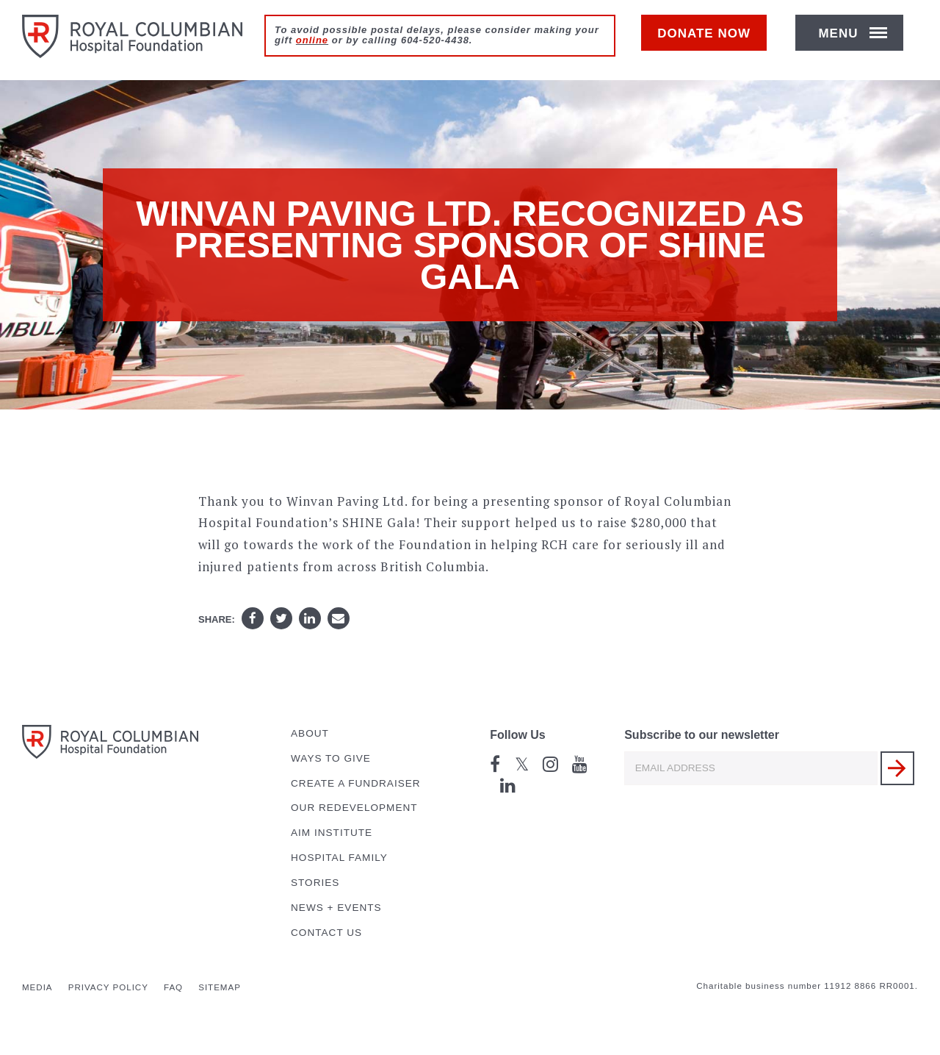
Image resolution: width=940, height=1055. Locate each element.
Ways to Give (331, 758)
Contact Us (326, 932)
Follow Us (518, 735)
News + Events (336, 907)
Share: (216, 619)
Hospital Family (339, 857)
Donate (711, 42)
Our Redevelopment (354, 807)
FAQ (173, 987)
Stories (315, 882)
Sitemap (219, 987)
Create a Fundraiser (356, 783)
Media (37, 987)
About (310, 733)
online (312, 40)
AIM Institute (331, 832)
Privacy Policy (108, 987)
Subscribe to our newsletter (701, 735)
